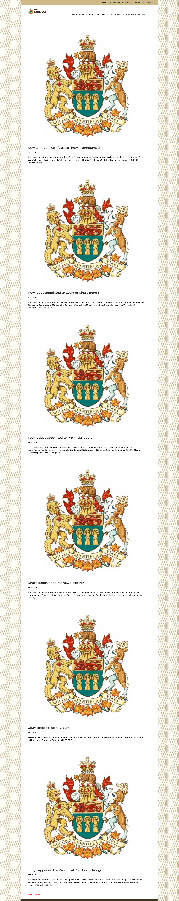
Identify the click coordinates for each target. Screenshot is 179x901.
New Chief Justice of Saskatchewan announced (64, 148)
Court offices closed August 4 (50, 728)
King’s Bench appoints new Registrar (56, 583)
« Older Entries (34, 895)
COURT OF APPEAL (117, 14)
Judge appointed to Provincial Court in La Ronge (65, 870)
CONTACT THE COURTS (142, 3)
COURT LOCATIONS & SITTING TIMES (116, 3)
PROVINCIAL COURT (79, 14)
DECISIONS (141, 14)
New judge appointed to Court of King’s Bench (63, 293)
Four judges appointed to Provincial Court (60, 437)
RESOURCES (131, 14)
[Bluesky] (99, 3)
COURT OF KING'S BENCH (98, 14)
